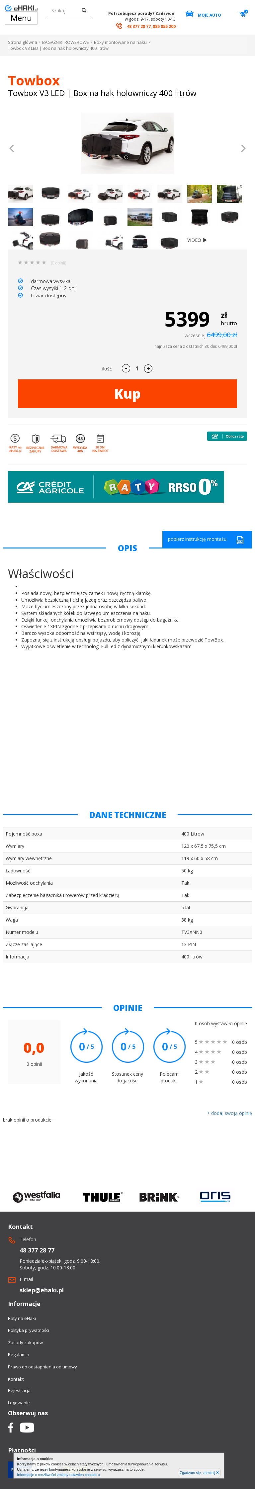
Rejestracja (19, 1390)
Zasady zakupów (25, 1342)
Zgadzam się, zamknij (199, 1472)
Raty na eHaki (22, 1318)
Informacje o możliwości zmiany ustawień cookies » (58, 1475)
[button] (12, 149)
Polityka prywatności (28, 1330)
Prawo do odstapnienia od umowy (42, 1367)
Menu (21, 17)
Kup (127, 393)
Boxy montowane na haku (120, 42)
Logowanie (19, 1403)
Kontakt (16, 1379)
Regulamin (18, 1354)
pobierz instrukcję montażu (206, 540)
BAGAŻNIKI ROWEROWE (65, 42)
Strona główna (22, 42)
